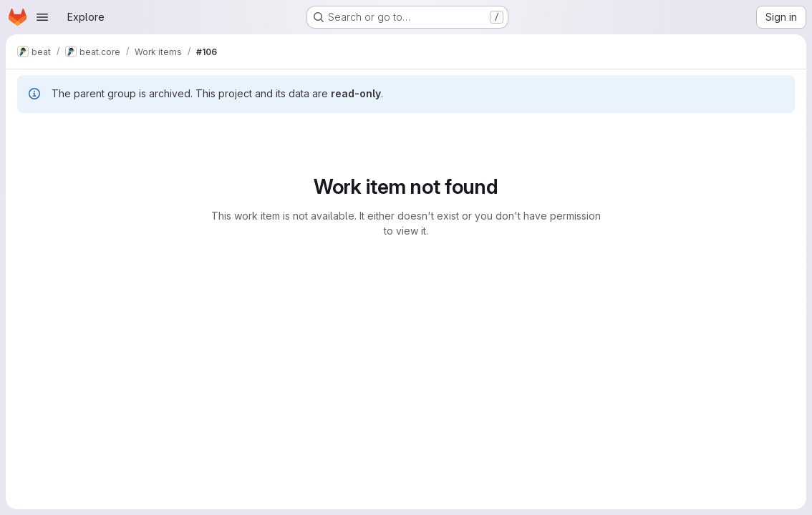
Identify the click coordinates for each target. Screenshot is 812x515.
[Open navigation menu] (42, 17)
